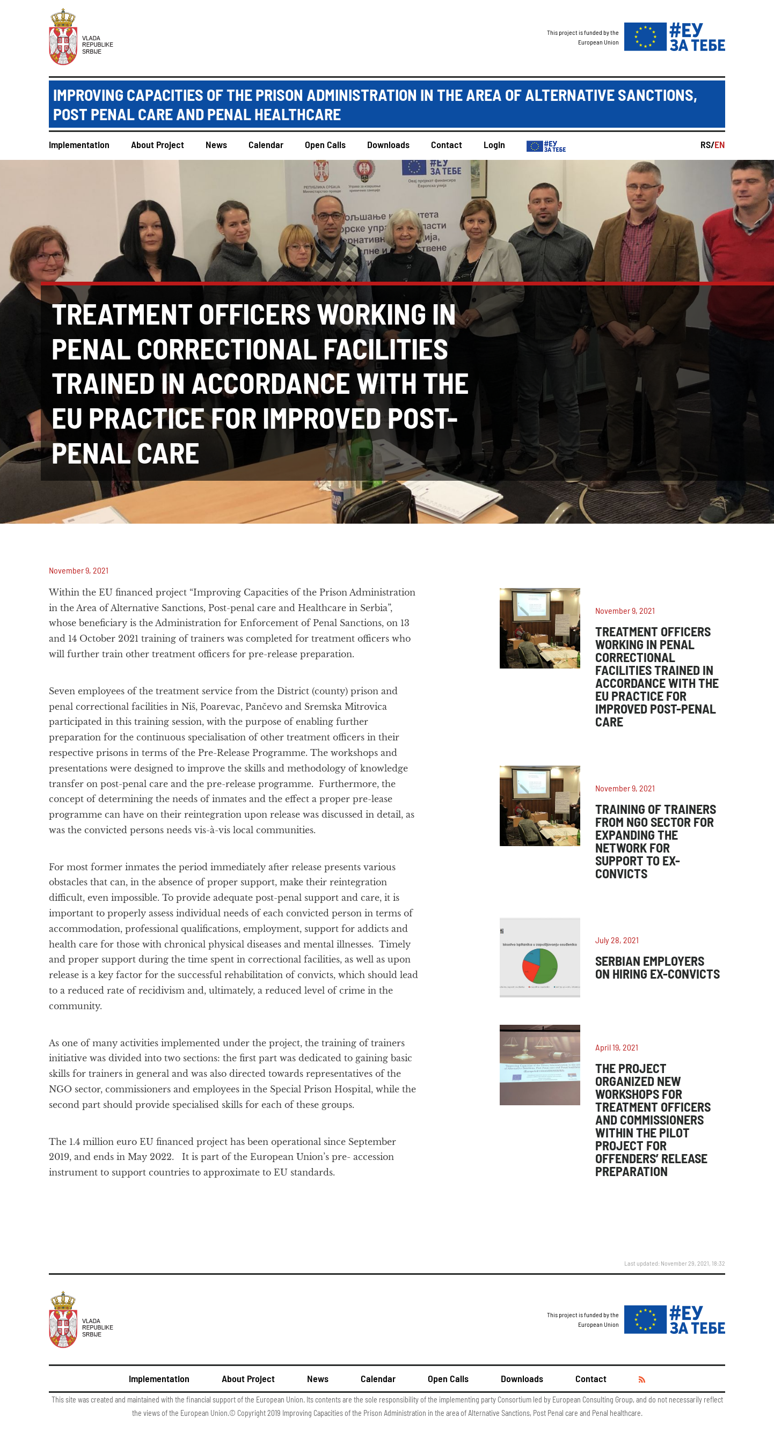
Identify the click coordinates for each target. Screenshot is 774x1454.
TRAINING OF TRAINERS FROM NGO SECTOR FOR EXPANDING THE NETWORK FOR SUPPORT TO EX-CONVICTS (655, 841)
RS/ (707, 144)
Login (494, 144)
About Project (157, 144)
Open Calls (325, 144)
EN (719, 144)
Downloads (388, 144)
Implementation (79, 144)
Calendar (266, 144)
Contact (446, 144)
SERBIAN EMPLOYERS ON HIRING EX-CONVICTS (657, 967)
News (216, 144)
